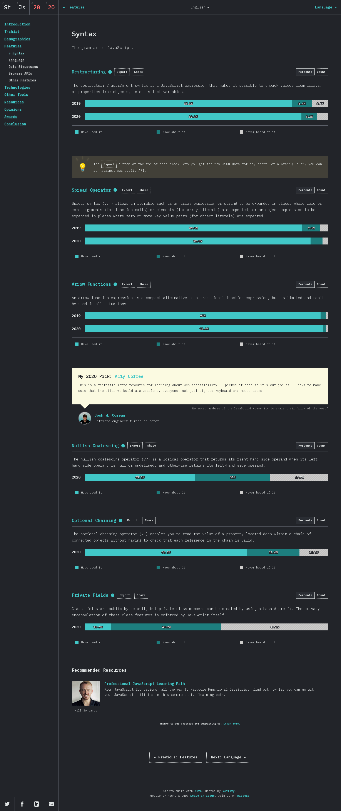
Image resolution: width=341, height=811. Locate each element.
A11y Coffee (129, 376)
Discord (243, 796)
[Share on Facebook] (22, 804)
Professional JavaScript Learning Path (86, 693)
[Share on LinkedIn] (36, 804)
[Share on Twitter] (7, 804)
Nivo (198, 791)
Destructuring (89, 72)
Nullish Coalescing (95, 445)
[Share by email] (51, 804)
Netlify (228, 791)
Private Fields (90, 595)
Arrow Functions (91, 284)
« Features (175, 757)
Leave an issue (202, 796)
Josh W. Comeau (85, 418)
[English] (200, 7)
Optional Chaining (94, 520)
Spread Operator (91, 190)
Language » (228, 757)
